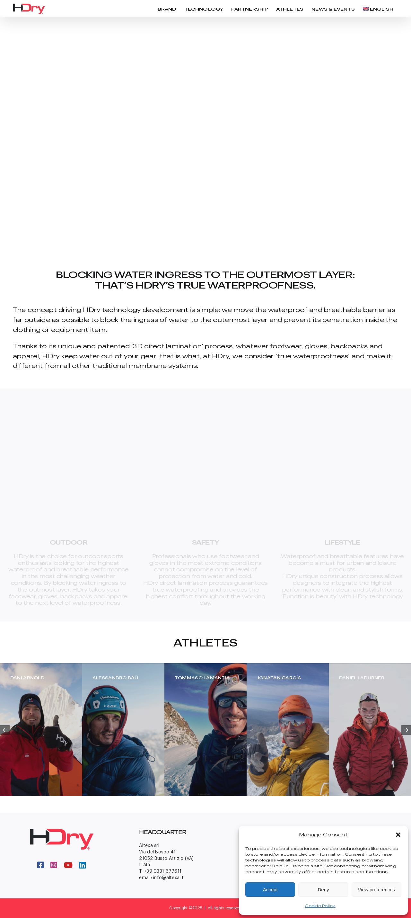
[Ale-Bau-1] (123, 729)
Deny (323, 889)
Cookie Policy (320, 905)
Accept (270, 889)
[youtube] (68, 865)
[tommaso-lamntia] (205, 729)
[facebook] (40, 865)
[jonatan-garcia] (288, 729)
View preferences (376, 889)
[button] (398, 835)
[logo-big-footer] (62, 831)
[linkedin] (82, 865)
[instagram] (53, 865)
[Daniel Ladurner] (370, 729)
